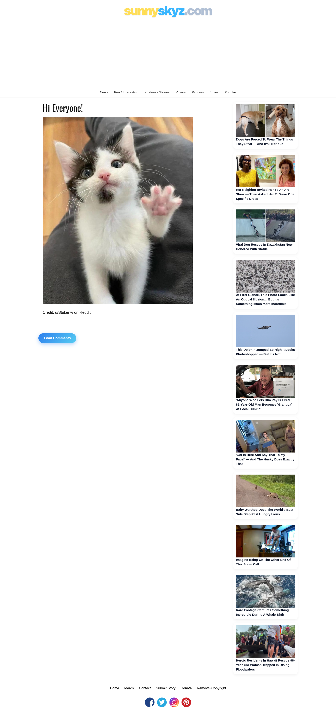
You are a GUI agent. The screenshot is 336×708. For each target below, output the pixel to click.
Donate (186, 688)
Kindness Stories (157, 92)
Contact (145, 688)
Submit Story (166, 688)
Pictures (198, 92)
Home (114, 688)
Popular (230, 92)
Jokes (214, 92)
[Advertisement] (168, 55)
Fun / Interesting (126, 92)
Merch (129, 688)
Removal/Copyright (211, 688)
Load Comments (57, 338)
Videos (181, 92)
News (104, 92)
